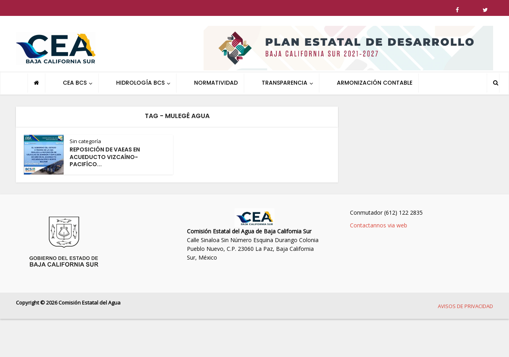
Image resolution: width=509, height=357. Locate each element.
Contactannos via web (378, 225)
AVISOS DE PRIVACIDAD (465, 306)
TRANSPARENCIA (284, 83)
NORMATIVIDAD (216, 83)
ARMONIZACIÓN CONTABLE (374, 83)
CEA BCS (75, 83)
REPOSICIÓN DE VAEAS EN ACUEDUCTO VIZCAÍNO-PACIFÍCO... (105, 157)
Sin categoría (85, 141)
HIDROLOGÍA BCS (140, 83)
